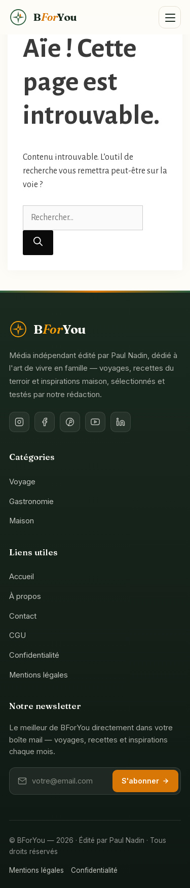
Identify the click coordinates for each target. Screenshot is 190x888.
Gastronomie (31, 501)
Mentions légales (38, 675)
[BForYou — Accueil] (43, 17)
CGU (17, 635)
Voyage (22, 481)
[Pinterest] (70, 422)
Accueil (21, 576)
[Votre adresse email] (69, 781)
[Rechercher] (38, 242)
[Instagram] (19, 422)
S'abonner (145, 780)
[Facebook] (44, 422)
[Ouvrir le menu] (170, 17)
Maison (21, 520)
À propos (25, 596)
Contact (22, 616)
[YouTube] (95, 422)
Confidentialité (34, 655)
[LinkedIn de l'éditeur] (120, 422)
